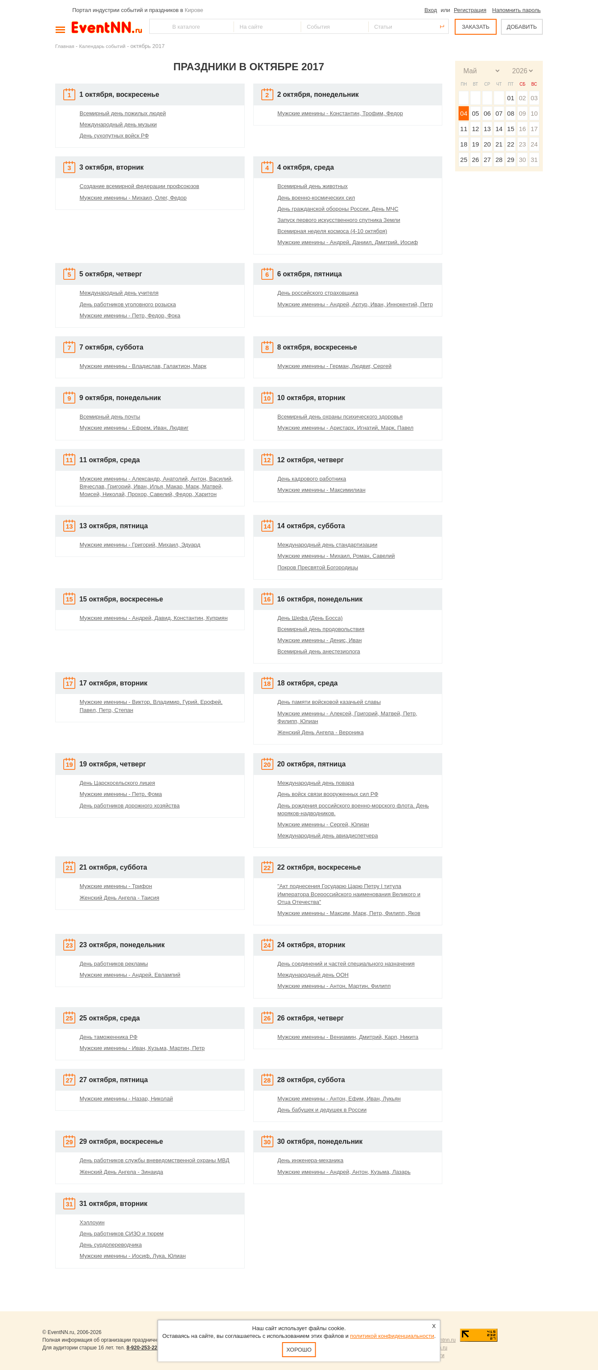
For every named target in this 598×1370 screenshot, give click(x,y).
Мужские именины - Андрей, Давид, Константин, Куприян (154, 618)
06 (487, 113)
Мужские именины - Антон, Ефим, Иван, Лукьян (339, 1098)
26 (475, 159)
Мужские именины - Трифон (116, 886)
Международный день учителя (119, 293)
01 (511, 98)
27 (487, 159)
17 (534, 128)
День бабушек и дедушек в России (322, 1110)
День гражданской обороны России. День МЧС (338, 209)
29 (511, 159)
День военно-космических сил (316, 197)
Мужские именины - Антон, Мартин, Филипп (334, 986)
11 (464, 128)
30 (522, 159)
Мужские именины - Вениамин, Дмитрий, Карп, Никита (348, 1037)
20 (487, 144)
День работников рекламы (114, 963)
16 (522, 128)
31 (534, 159)
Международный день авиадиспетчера (328, 835)
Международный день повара (316, 783)
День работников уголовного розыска (128, 304)
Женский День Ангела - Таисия (119, 897)
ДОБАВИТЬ (522, 27)
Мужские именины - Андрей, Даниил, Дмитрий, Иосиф (348, 242)
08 (511, 113)
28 (499, 159)
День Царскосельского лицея (117, 783)
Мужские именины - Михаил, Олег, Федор (133, 197)
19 (475, 144)
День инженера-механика (310, 1160)
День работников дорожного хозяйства (130, 805)
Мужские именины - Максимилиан (322, 490)
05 (475, 113)
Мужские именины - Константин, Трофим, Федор (340, 113)
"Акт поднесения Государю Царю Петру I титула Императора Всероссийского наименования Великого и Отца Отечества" (349, 894)
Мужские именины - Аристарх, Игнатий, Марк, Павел (346, 428)
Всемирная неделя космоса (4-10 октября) (333, 231)
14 (499, 128)
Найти (156, 26)
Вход (430, 10)
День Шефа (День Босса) (310, 618)
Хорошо (299, 1349)
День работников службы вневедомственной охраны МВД (154, 1160)
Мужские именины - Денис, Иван (320, 640)
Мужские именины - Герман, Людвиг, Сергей (335, 366)
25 (464, 159)
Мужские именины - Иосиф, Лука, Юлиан (133, 1256)
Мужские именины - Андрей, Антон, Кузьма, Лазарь (344, 1172)
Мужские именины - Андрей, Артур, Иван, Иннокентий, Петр (355, 304)
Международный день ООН (313, 975)
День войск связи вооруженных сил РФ (328, 794)
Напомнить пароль (516, 10)
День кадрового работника (312, 479)
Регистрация (470, 10)
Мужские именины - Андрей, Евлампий (130, 975)
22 (511, 144)
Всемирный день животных (313, 186)
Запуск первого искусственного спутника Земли (339, 220)
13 (487, 128)
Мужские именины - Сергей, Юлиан (323, 824)
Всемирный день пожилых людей (123, 113)
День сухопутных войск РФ (114, 135)
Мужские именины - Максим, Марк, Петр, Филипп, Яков (349, 913)
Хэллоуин (92, 1222)
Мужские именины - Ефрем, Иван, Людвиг (134, 428)
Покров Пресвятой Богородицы (318, 567)
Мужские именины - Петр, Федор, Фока (130, 315)
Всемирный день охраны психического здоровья (340, 416)
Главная (64, 46)
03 (534, 98)
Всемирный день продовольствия (321, 629)
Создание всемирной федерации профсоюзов (139, 186)
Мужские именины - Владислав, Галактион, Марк (143, 366)
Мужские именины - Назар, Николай (126, 1098)
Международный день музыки (118, 124)
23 (522, 144)
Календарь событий (102, 46)
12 (475, 128)
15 (511, 128)
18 (464, 144)
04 (464, 113)
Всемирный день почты (110, 416)
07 (499, 113)
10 (534, 113)
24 (534, 144)
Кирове (194, 10)
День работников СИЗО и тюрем (122, 1233)
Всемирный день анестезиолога (319, 651)
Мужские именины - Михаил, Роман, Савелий (336, 556)
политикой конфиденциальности (392, 1336)
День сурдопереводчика (111, 1244)
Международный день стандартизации (328, 544)
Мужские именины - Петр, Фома (121, 794)
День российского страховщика (318, 293)
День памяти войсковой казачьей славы (329, 702)
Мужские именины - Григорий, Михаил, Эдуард (140, 544)
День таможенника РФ (108, 1037)
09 (522, 113)
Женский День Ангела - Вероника (321, 732)
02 (522, 98)
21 (499, 144)
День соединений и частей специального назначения (346, 963)
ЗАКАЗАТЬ (476, 27)
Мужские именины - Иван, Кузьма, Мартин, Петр (142, 1048)
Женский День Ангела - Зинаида (121, 1172)
